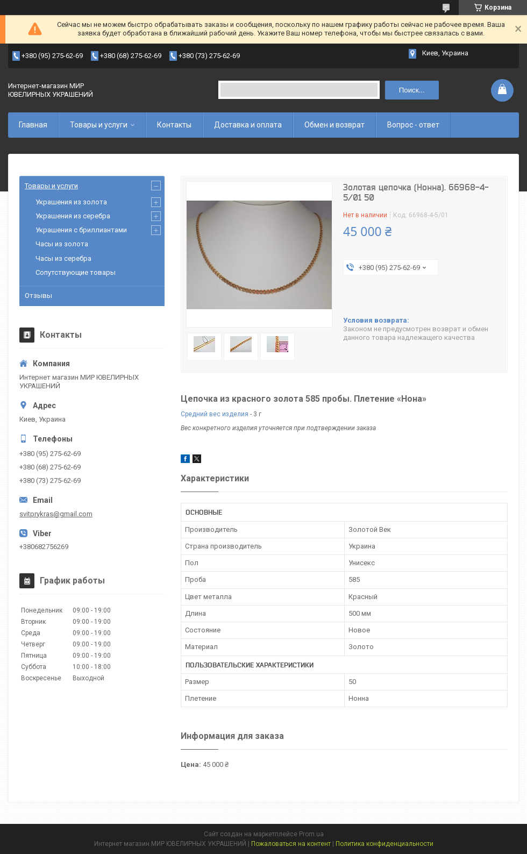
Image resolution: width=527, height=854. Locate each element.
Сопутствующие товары (75, 272)
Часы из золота (61, 244)
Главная (33, 124)
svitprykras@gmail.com (55, 514)
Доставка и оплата (248, 124)
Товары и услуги (98, 124)
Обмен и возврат (334, 124)
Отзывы (38, 295)
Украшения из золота (71, 202)
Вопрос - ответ (413, 124)
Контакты (174, 124)
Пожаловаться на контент (291, 844)
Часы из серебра (63, 258)
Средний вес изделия (214, 414)
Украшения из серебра (72, 216)
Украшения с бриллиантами (81, 230)
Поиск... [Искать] (412, 90)
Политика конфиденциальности (384, 844)
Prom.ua (311, 834)
